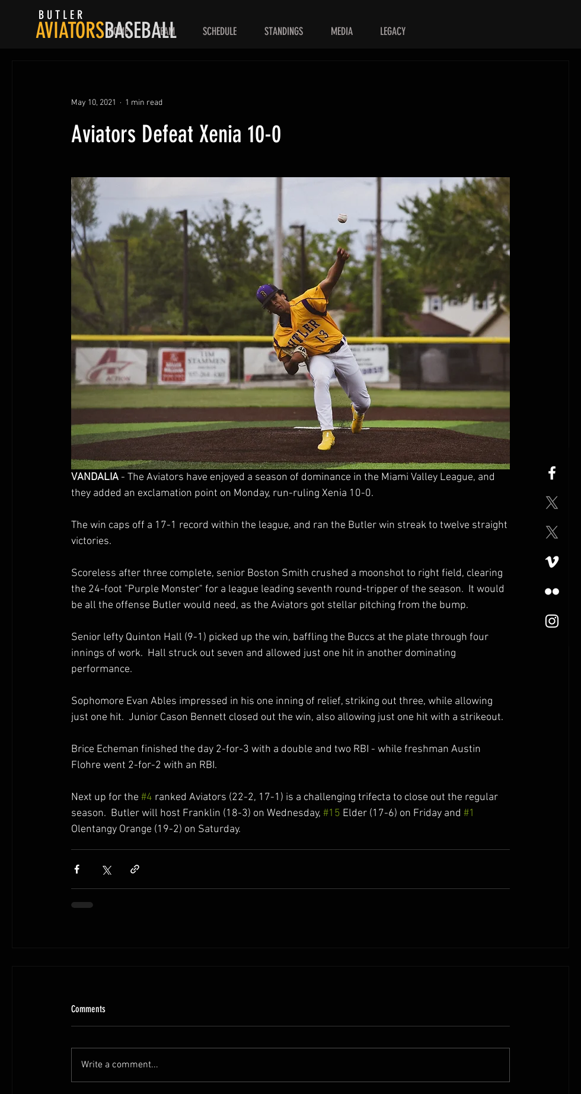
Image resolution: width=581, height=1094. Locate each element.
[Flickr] (552, 591)
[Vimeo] (552, 562)
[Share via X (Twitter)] (105, 869)
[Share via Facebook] (76, 869)
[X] (552, 502)
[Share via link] (135, 869)
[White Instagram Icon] (552, 621)
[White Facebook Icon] (552, 473)
